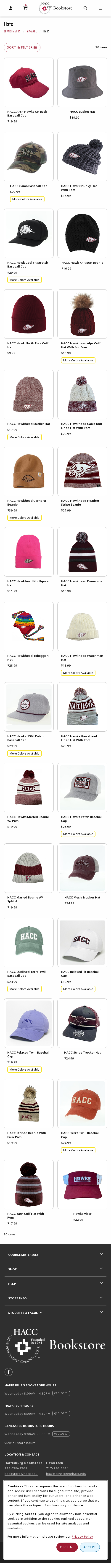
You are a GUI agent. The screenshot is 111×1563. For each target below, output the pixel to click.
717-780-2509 (16, 1468)
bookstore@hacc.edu (21, 1474)
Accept (89, 1547)
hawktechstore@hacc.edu (66, 1474)
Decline (67, 1547)
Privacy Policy (82, 1536)
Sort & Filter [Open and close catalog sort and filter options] (22, 47)
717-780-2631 (57, 1468)
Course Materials (23, 1255)
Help (12, 1284)
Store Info (17, 1298)
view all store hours (20, 1443)
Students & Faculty (25, 1313)
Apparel (32, 31)
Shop (12, 1269)
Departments (12, 31)
